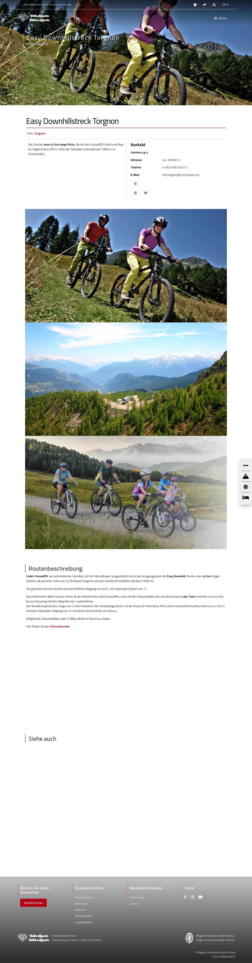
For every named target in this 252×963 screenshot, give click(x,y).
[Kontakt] (195, 4)
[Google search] (214, 4)
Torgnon (39, 133)
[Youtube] (200, 897)
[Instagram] (192, 897)
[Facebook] (185, 897)
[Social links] (204, 4)
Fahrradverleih (60, 626)
